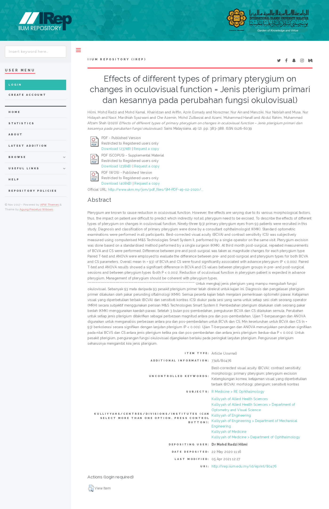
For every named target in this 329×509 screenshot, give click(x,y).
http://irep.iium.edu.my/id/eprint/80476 (244, 466)
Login (15, 84)
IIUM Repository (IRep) (117, 59)
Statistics (21, 123)
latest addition (27, 145)
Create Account (27, 94)
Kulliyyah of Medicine (229, 432)
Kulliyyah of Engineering (231, 415)
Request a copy (146, 149)
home (14, 112)
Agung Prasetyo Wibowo (36, 209)
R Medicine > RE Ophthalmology (238, 391)
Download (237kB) (116, 149)
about (15, 134)
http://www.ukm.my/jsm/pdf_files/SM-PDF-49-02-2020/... (155, 189)
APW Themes (49, 204)
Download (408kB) (116, 183)
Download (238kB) (116, 166)
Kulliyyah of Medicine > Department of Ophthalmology (256, 437)
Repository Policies (32, 190)
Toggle (78, 50)
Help (13, 179)
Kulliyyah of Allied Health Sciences (240, 399)
